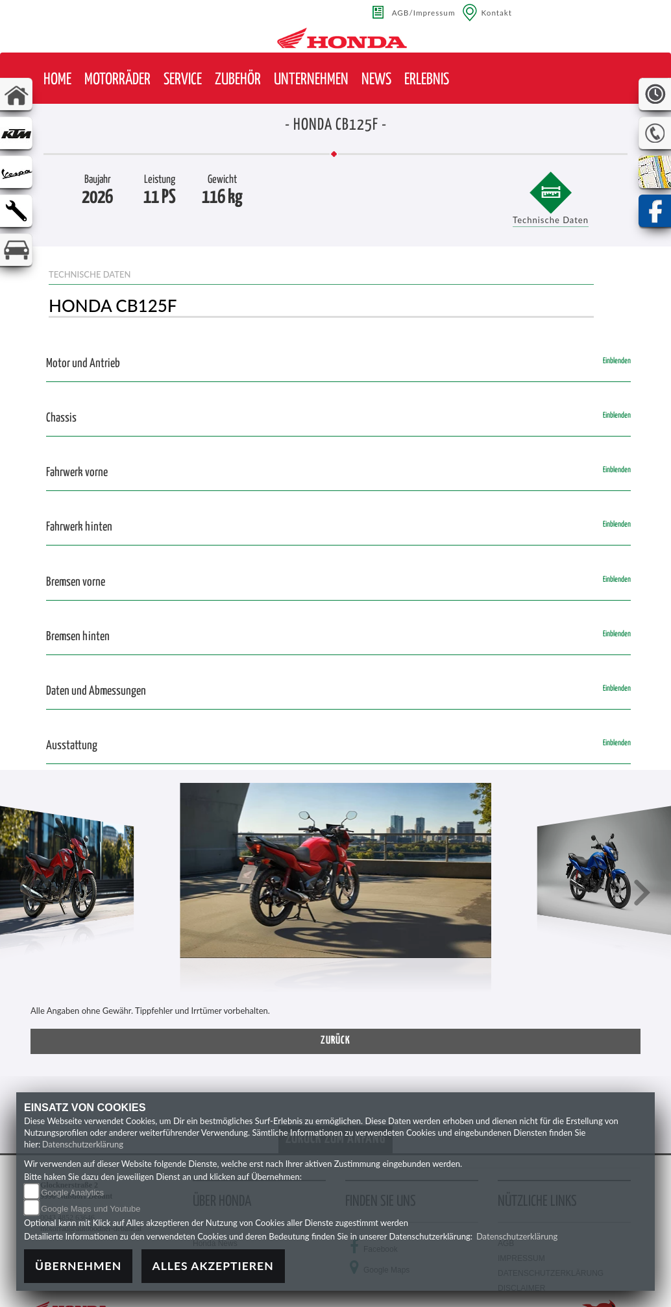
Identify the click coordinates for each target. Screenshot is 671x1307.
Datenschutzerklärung (82, 1144)
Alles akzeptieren (213, 1266)
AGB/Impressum (424, 12)
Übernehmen (78, 1266)
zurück (335, 1040)
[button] (117, 80)
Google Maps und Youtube (90, 1209)
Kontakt (497, 12)
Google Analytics (72, 1192)
